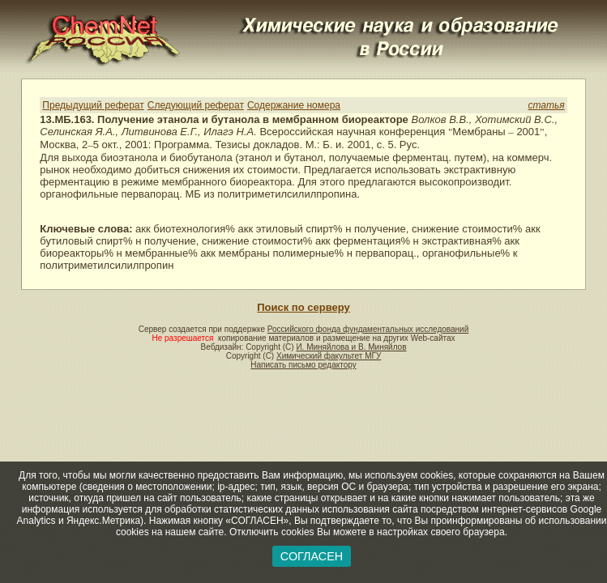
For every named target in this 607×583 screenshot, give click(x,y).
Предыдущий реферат (92, 105)
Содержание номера (293, 105)
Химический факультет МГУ (328, 355)
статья (546, 105)
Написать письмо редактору (303, 364)
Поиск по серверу (303, 307)
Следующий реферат (195, 105)
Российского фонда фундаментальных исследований (367, 329)
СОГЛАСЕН (311, 556)
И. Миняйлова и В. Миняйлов (351, 347)
